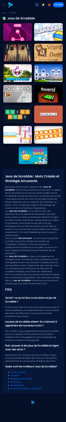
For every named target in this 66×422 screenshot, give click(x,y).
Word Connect (18, 372)
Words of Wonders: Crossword (25, 388)
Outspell (14, 375)
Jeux (4, 13)
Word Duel (15, 382)
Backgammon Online (21, 378)
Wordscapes (16, 385)
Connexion (58, 5)
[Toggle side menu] (3, 4)
